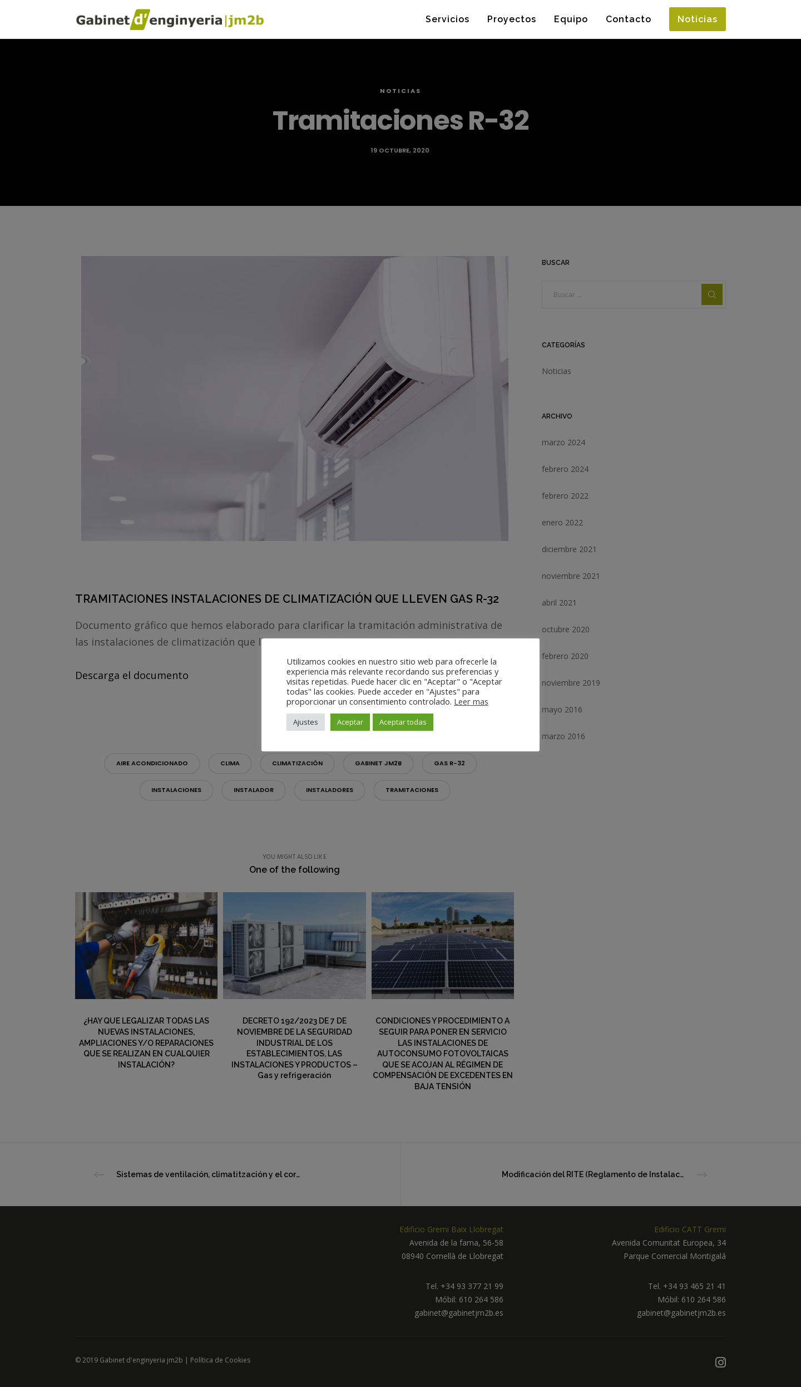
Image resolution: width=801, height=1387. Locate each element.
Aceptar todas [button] (403, 722)
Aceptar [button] (350, 722)
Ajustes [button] (305, 722)
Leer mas (471, 701)
